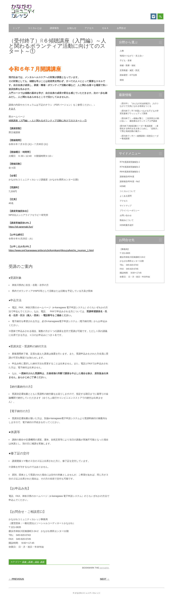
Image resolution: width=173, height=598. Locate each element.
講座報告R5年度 (127, 176)
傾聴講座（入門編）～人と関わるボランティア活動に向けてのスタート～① (48, 120)
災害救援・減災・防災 (129, 70)
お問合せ (121, 28)
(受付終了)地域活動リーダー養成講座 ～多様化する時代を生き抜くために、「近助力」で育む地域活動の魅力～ (139, 128)
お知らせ (71, 28)
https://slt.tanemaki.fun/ (21, 226)
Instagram (153, 16)
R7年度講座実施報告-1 (130, 162)
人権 (122, 51)
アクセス (89, 28)
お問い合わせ (126, 215)
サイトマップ (126, 205)
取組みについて (127, 220)
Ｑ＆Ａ (105, 28)
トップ (16, 28)
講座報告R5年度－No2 (130, 181)
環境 (122, 80)
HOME (123, 186)
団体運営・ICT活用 (128, 75)
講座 (42, 562)
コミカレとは (35, 28)
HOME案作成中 (127, 225)
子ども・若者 (126, 60)
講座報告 (54, 28)
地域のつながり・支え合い (131, 56)
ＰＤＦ (12, 108)
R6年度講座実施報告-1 (130, 172)
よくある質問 (126, 196)
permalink (104, 568)
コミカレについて (127, 191)
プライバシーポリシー (129, 210)
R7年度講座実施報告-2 (130, 167)
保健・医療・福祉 (30, 562)
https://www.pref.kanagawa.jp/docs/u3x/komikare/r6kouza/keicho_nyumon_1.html (51, 250)
